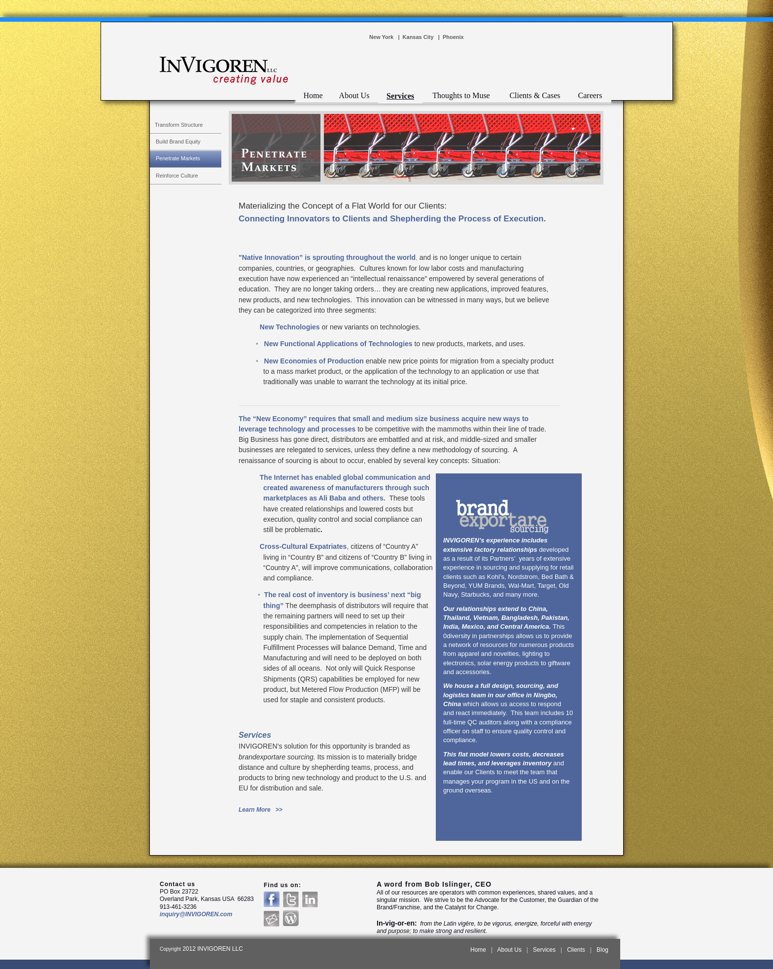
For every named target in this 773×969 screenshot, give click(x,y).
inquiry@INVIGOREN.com (196, 914)
